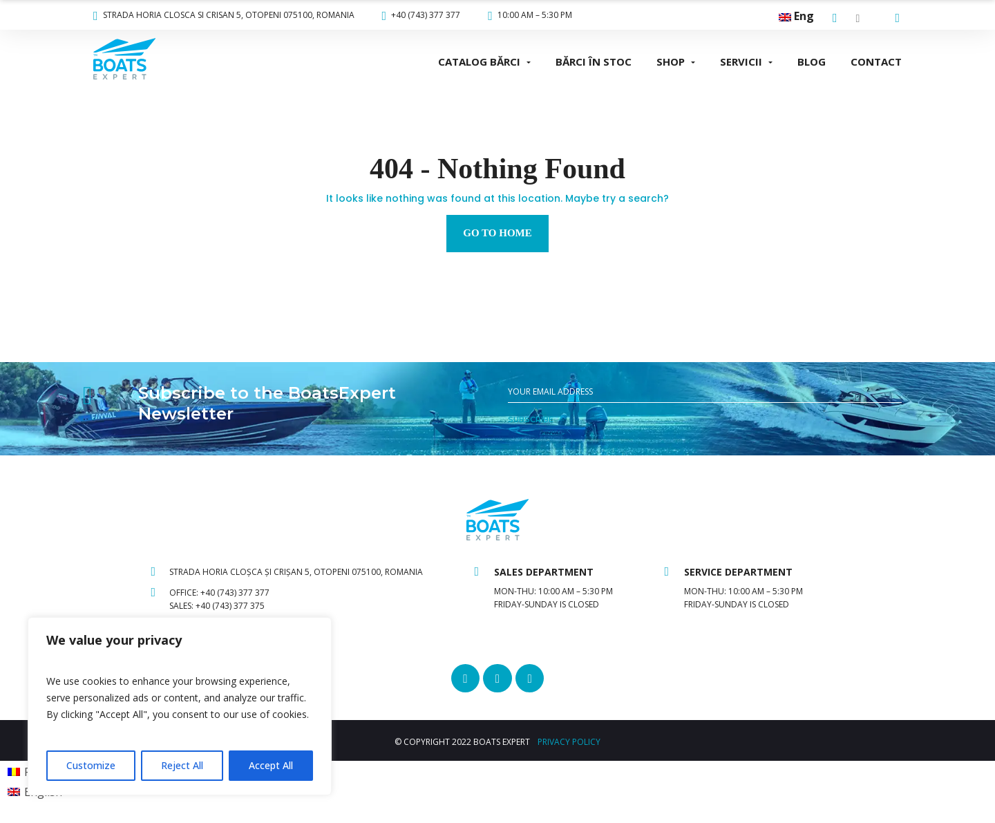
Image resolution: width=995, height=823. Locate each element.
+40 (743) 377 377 (421, 15)
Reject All (182, 765)
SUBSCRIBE (530, 419)
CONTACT (876, 61)
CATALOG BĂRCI (479, 61)
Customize (90, 765)
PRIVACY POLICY (569, 743)
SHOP (670, 61)
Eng (796, 15)
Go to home (497, 232)
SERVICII (741, 61)
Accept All (271, 765)
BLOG (811, 61)
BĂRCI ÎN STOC (594, 61)
